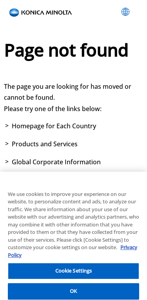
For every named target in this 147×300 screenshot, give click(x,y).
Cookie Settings (73, 273)
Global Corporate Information (56, 162)
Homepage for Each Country (54, 126)
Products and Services (45, 144)
